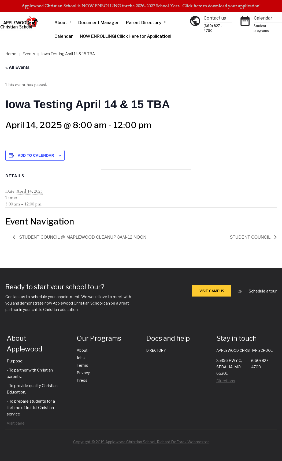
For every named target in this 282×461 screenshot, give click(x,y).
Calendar (63, 36)
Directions (225, 380)
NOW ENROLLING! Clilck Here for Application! (125, 36)
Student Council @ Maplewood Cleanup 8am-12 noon (82, 237)
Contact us (215, 18)
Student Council (251, 237)
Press (82, 380)
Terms (82, 365)
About (60, 22)
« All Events (17, 67)
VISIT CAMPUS (211, 291)
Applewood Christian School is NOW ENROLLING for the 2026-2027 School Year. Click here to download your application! (141, 6)
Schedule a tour (263, 291)
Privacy (83, 372)
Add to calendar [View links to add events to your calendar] (36, 155)
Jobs (81, 357)
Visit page (16, 423)
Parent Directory (143, 22)
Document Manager (98, 22)
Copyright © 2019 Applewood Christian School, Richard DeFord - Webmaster (141, 442)
